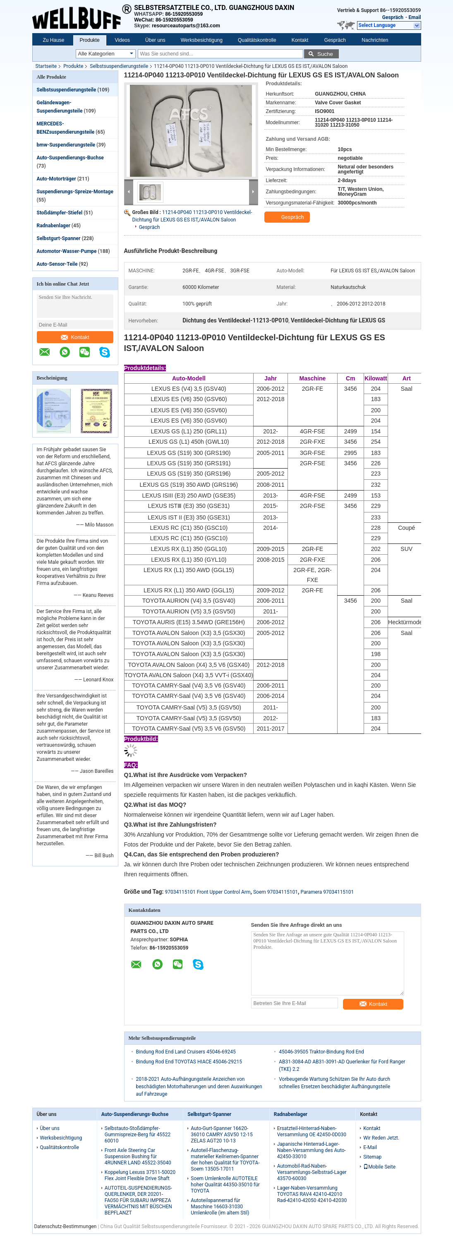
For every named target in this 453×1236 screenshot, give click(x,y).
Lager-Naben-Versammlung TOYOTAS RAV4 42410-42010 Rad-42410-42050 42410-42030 (312, 1194)
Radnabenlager (53, 225)
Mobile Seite (379, 1167)
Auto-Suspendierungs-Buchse (70, 158)
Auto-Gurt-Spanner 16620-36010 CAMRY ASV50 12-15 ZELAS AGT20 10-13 (221, 1134)
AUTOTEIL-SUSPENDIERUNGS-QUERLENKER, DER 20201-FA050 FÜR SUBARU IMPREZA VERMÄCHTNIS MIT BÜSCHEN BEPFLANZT (138, 1200)
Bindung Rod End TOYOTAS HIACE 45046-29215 (189, 1062)
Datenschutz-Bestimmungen (65, 1226)
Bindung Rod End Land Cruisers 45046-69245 (186, 1052)
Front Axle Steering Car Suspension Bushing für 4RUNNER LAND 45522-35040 (138, 1156)
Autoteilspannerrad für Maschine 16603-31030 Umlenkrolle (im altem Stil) (220, 1207)
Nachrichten (375, 40)
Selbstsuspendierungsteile (119, 66)
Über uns (155, 40)
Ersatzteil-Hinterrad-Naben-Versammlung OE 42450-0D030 (311, 1131)
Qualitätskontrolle (257, 40)
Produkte (90, 40)
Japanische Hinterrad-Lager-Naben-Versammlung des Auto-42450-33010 (311, 1150)
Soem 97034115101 (275, 892)
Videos (122, 40)
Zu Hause (54, 40)
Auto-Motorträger (56, 179)
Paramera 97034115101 (327, 892)
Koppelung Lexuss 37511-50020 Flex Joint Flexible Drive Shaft (140, 1175)
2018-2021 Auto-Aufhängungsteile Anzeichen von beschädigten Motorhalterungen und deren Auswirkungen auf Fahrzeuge (199, 1086)
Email (415, 17)
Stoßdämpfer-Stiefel (60, 213)
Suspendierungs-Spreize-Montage (75, 192)
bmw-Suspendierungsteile (66, 145)
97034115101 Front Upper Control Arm (208, 892)
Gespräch (392, 17)
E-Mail (370, 1147)
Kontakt (300, 40)
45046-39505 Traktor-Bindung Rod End (321, 1052)
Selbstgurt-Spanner (59, 238)
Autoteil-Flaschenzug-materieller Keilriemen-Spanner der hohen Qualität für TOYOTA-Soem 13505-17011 (225, 1159)
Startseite (46, 66)
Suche (325, 54)
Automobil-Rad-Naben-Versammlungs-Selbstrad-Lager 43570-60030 (312, 1172)
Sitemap (372, 1157)
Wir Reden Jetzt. (381, 1138)
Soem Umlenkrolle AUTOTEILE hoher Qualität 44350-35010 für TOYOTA (225, 1185)
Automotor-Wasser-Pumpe (67, 251)
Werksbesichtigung (202, 40)
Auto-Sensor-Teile (57, 264)
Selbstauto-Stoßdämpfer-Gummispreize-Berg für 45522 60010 (138, 1134)
